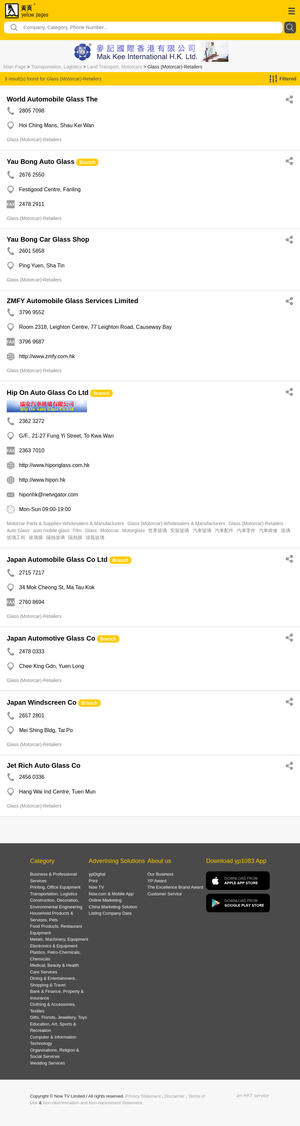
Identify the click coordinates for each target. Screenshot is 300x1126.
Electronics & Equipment (54, 945)
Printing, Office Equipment (55, 887)
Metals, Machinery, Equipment (59, 939)
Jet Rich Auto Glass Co (43, 765)
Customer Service (164, 893)
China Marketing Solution (113, 906)
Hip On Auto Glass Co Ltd (48, 392)
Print (93, 880)
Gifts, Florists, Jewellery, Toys (58, 1017)
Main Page (14, 66)
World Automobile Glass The (52, 99)
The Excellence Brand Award (175, 887)
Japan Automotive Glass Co (51, 638)
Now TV (96, 887)
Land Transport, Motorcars (114, 66)
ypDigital (97, 874)
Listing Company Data (110, 913)
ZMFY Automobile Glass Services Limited (72, 300)
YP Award (157, 880)
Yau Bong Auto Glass (41, 161)
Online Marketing (105, 900)
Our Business (160, 874)
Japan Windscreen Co (42, 702)
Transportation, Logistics (56, 66)
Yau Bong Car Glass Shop (48, 239)
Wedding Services (47, 1063)
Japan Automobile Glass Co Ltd (57, 559)
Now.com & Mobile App (111, 893)
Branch (87, 162)
